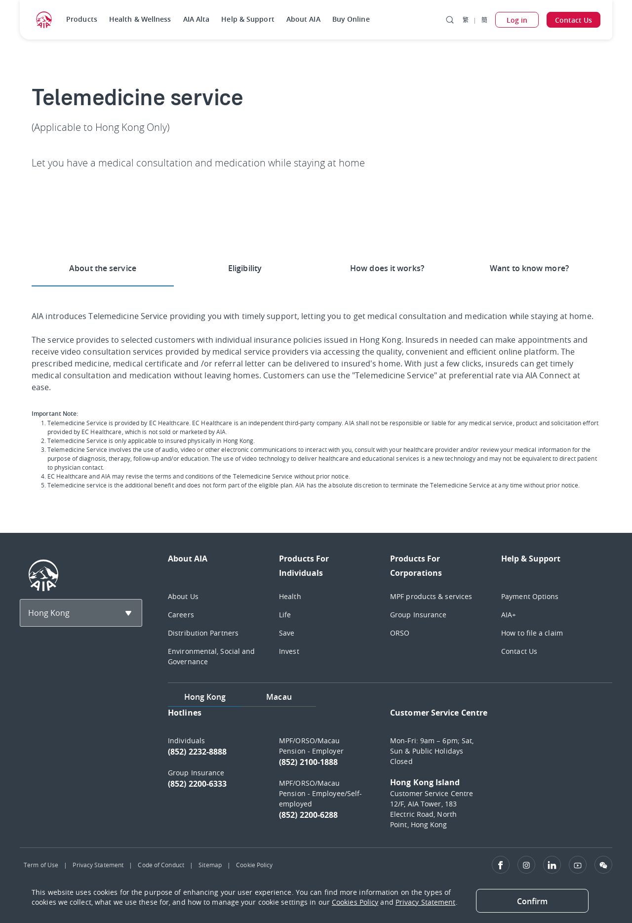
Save (286, 633)
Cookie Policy (254, 865)
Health (290, 596)
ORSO (399, 633)
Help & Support (247, 19)
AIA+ (508, 614)
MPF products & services (431, 596)
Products (81, 19)
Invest (289, 651)
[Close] (532, 901)
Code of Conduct (161, 865)
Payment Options (530, 596)
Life (285, 614)
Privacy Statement (98, 865)
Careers (181, 614)
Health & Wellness (140, 19)
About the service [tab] (102, 268)
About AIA (303, 19)
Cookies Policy (355, 902)
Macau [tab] (279, 696)
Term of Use (41, 865)
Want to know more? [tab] (529, 268)
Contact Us (519, 651)
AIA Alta (196, 19)
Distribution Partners (203, 633)
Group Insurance (418, 614)
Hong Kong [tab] (205, 696)
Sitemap (210, 865)
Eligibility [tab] (245, 268)
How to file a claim (532, 633)
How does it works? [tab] (387, 268)
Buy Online (351, 19)
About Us (183, 596)
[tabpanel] (390, 773)
